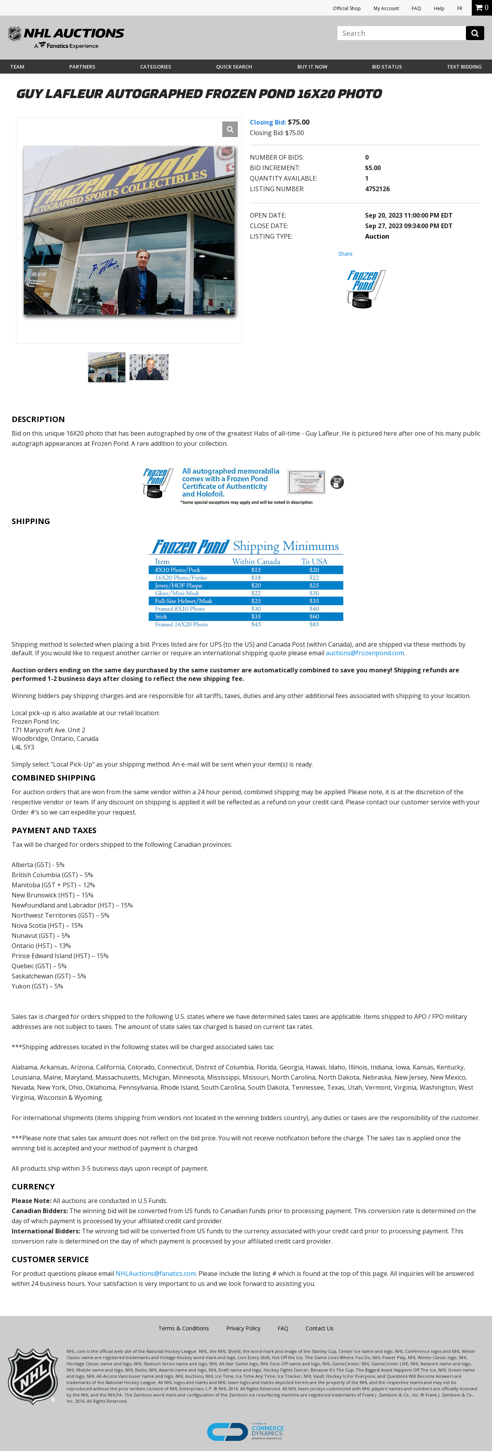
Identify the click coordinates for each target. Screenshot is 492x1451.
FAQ (416, 8)
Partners (82, 66)
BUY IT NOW (312, 66)
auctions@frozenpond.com (365, 653)
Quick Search (234, 66)
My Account (386, 8)
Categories (155, 66)
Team (17, 66)
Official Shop (347, 8)
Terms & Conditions (183, 1328)
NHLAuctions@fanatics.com (156, 1273)
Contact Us (320, 1328)
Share (345, 253)
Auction (377, 236)
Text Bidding (464, 66)
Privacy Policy (243, 1328)
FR (459, 8)
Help (439, 8)
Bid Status (387, 66)
